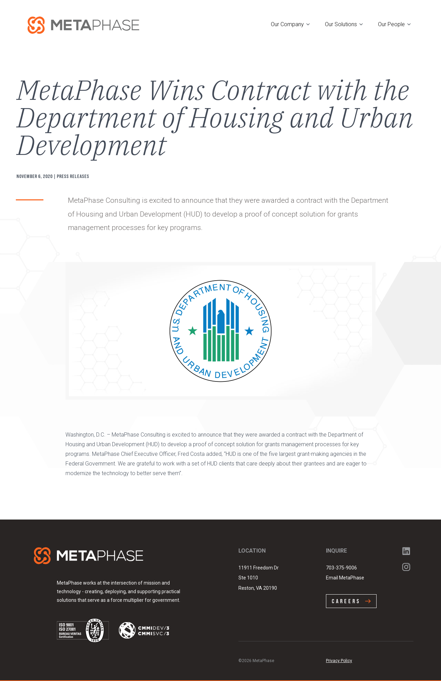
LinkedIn (406, 551)
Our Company (287, 24)
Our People (391, 24)
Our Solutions (341, 24)
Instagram (406, 567)
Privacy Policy (339, 660)
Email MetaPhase (345, 577)
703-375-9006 (341, 567)
